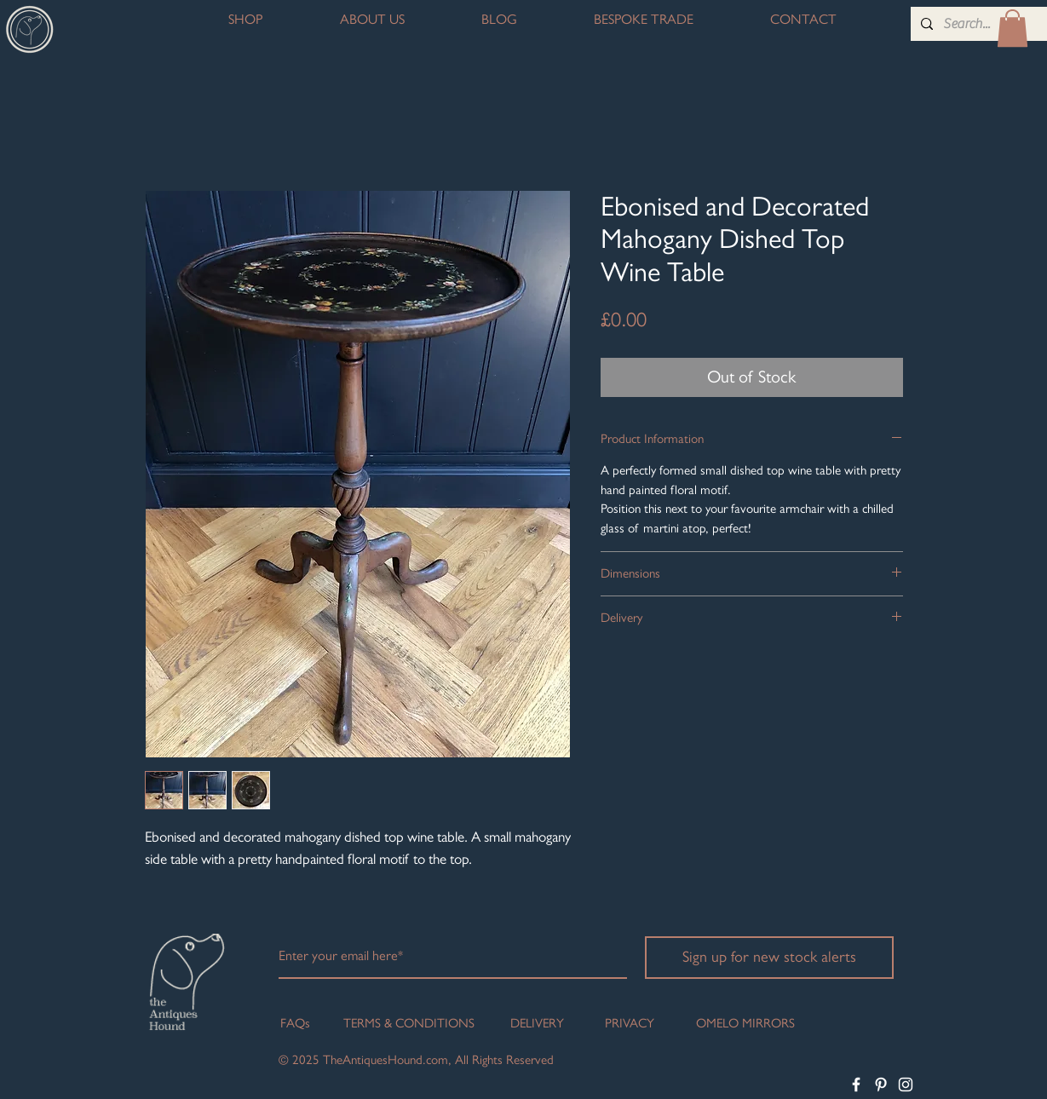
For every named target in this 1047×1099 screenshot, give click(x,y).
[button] (1012, 28)
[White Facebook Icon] (856, 1084)
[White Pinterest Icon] (881, 1084)
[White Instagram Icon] (905, 1084)
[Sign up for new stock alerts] (769, 957)
